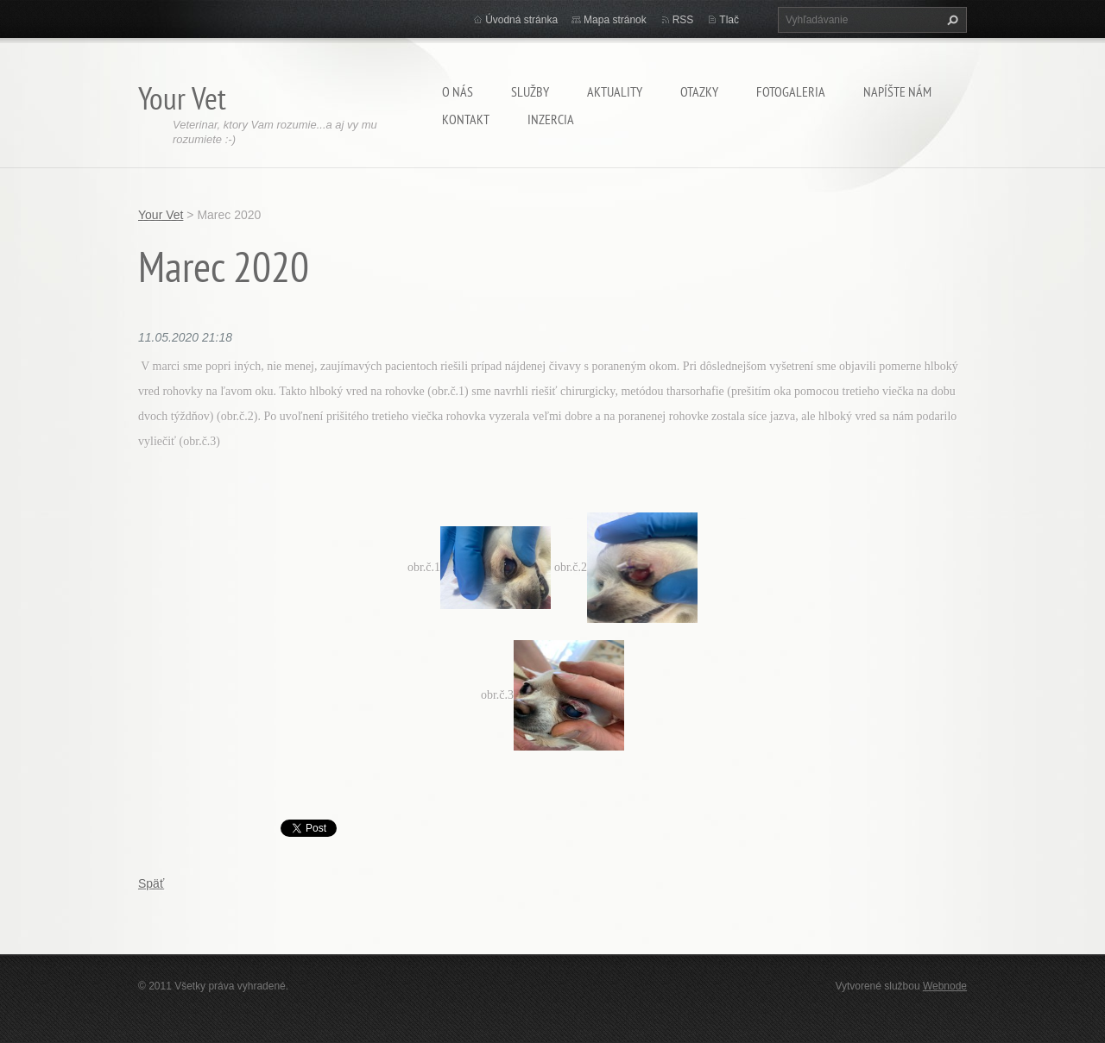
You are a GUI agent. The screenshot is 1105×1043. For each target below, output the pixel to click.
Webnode (945, 986)
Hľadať (950, 20)
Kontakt (465, 119)
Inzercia (550, 119)
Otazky (699, 91)
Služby (530, 91)
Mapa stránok (615, 20)
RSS (683, 20)
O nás (457, 91)
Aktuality (614, 91)
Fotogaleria (790, 91)
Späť (151, 883)
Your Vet (160, 215)
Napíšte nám (897, 91)
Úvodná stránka (521, 20)
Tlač (729, 20)
